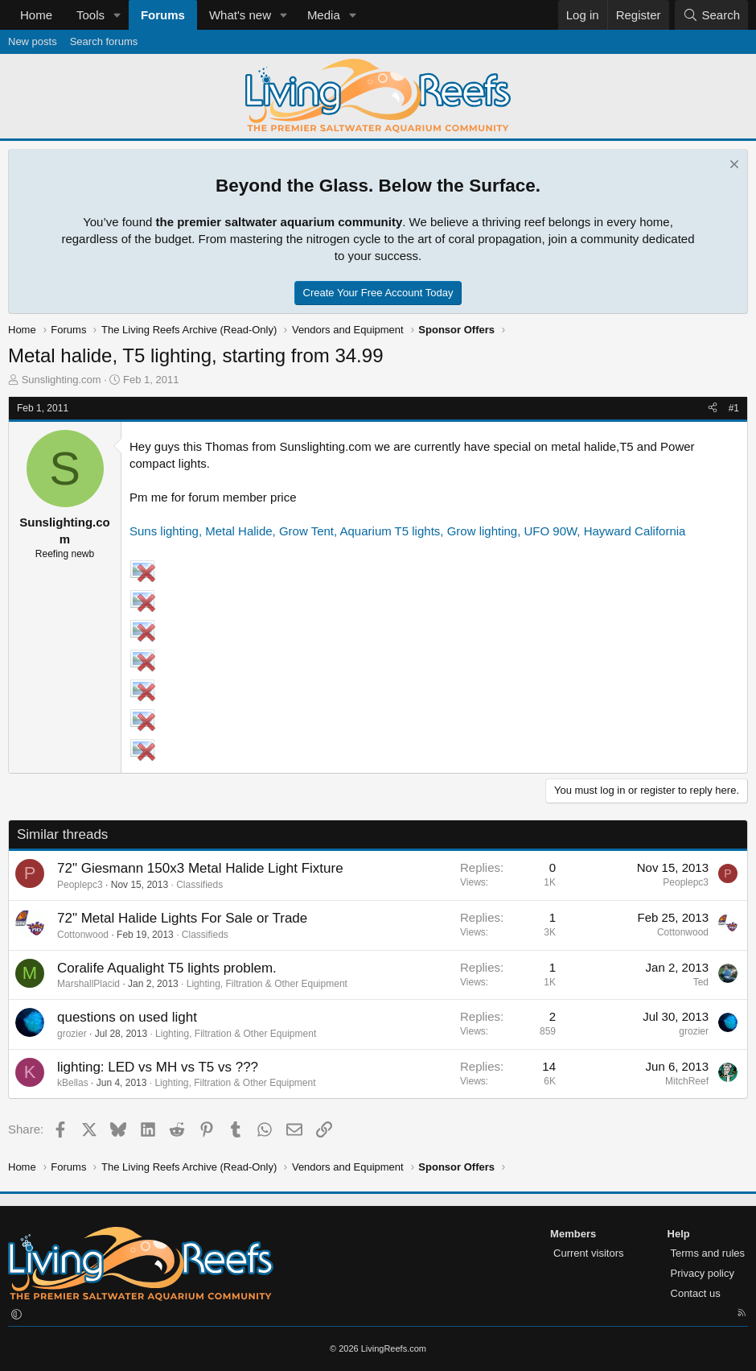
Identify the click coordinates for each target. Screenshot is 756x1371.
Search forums (104, 41)
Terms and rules (708, 1253)
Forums (163, 15)
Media (323, 15)
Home (36, 15)
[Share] (712, 408)
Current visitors (588, 1253)
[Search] (711, 15)
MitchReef (687, 1081)
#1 (734, 408)
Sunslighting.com (61, 380)
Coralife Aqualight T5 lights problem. (167, 968)
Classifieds (199, 884)
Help (679, 1234)
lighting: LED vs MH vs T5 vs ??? (157, 1067)
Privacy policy (702, 1273)
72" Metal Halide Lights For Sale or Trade (182, 918)
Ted (701, 982)
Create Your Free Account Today (378, 293)
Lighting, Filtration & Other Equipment (267, 983)
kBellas (72, 1082)
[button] (117, 15)
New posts (32, 41)
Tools (90, 15)
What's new (240, 15)
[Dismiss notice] (732, 166)
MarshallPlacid (88, 983)
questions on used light (127, 1017)
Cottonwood (83, 934)
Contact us (696, 1293)
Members (573, 1234)
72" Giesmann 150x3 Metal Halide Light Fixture (200, 868)
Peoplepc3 (80, 884)
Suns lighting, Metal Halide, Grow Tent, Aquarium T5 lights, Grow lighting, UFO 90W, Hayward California (407, 531)
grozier (72, 1033)
